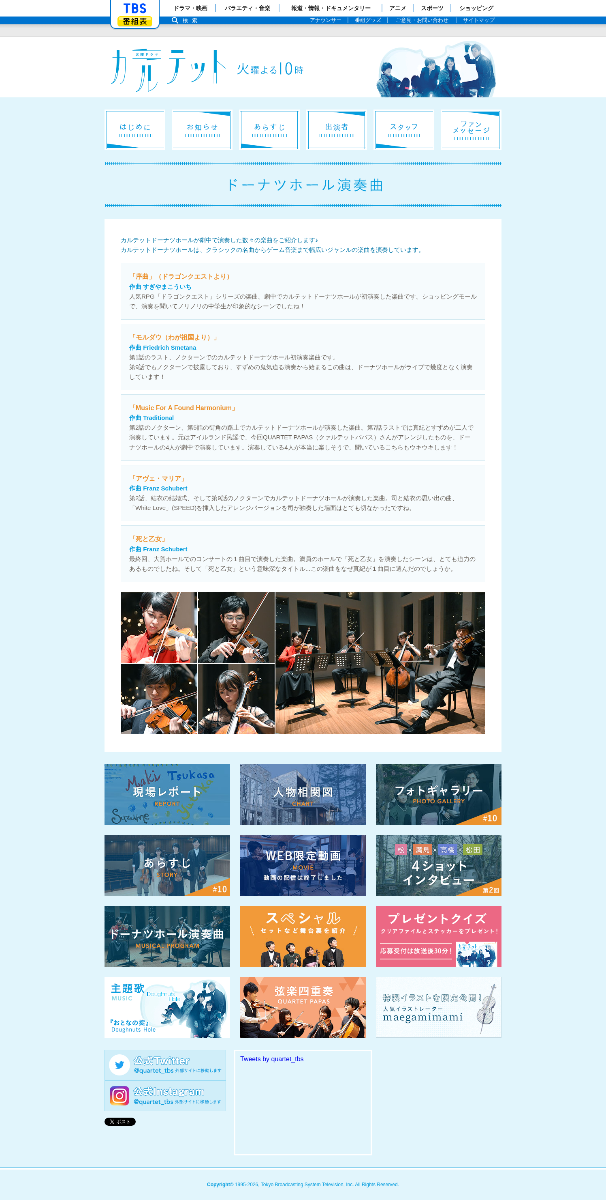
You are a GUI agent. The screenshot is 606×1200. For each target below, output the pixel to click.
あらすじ (269, 130)
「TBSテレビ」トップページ (135, 8)
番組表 (134, 21)
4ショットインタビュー (438, 865)
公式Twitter (165, 1065)
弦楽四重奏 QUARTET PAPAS (303, 1007)
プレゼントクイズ (438, 936)
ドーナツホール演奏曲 (167, 936)
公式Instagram (165, 1095)
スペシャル (303, 936)
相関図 (303, 794)
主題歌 (167, 1007)
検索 (192, 20)
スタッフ (403, 130)
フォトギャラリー (438, 794)
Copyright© (220, 1184)
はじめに (135, 130)
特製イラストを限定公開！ (438, 1007)
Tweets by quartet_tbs (272, 1059)
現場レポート (167, 794)
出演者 (336, 130)
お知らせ (202, 130)
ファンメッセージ (471, 130)
